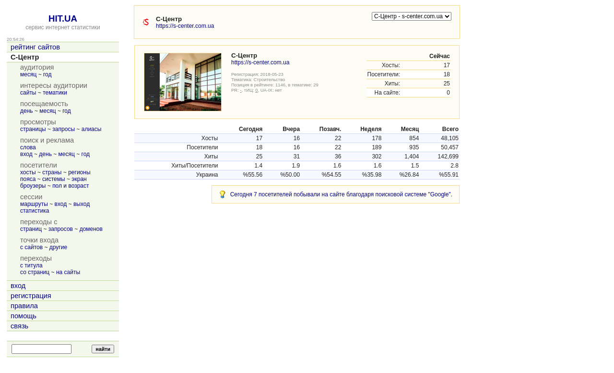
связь (19, 326)
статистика (34, 210)
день (26, 111)
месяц (28, 74)
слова (28, 147)
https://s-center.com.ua (185, 26)
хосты (28, 172)
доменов (91, 229)
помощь (23, 316)
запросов (60, 229)
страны (51, 172)
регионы (79, 172)
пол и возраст (70, 185)
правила (24, 306)
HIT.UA (62, 18)
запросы (63, 129)
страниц (31, 229)
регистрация (31, 296)
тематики (55, 92)
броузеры (33, 185)
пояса (27, 179)
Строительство (269, 79)
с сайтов (31, 247)
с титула (31, 265)
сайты (28, 92)
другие (58, 247)
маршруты (34, 204)
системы (53, 179)
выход (81, 204)
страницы (33, 129)
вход (26, 154)
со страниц (34, 272)
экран (78, 179)
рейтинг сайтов (35, 47)
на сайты (68, 272)
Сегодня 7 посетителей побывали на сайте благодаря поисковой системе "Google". (341, 194)
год (47, 74)
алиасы (92, 129)
